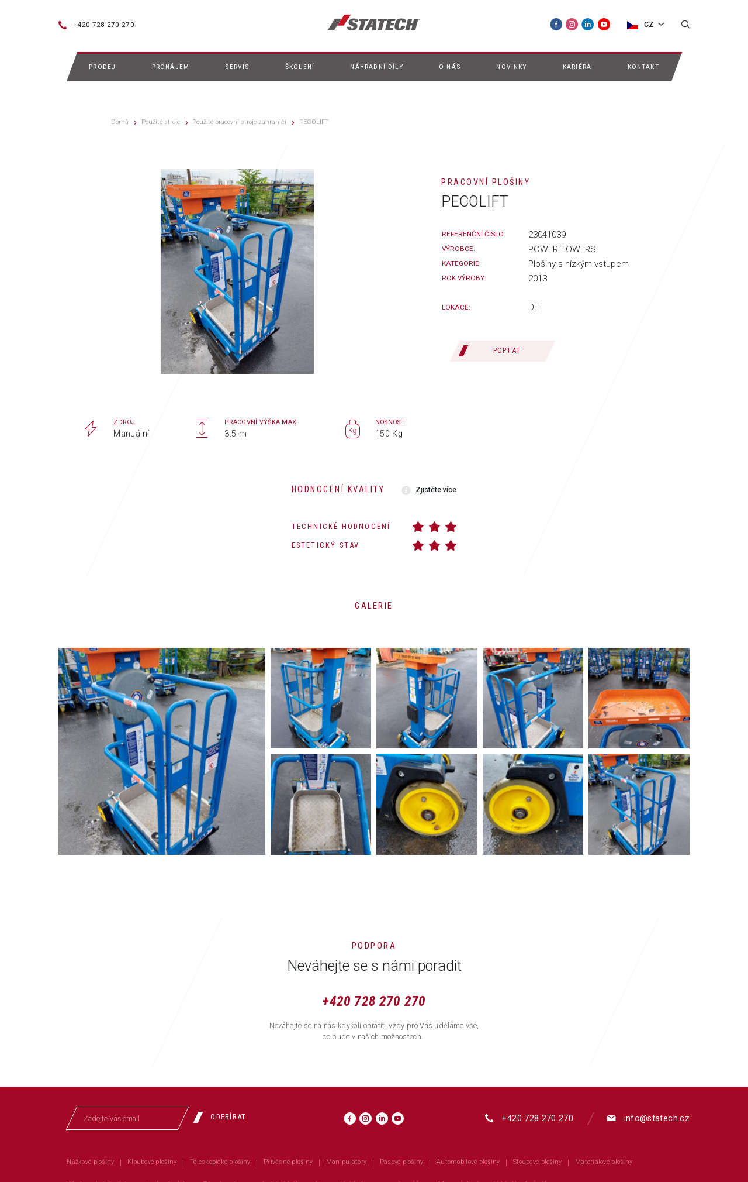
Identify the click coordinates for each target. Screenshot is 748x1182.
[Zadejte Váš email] (128, 1118)
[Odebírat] (224, 1117)
